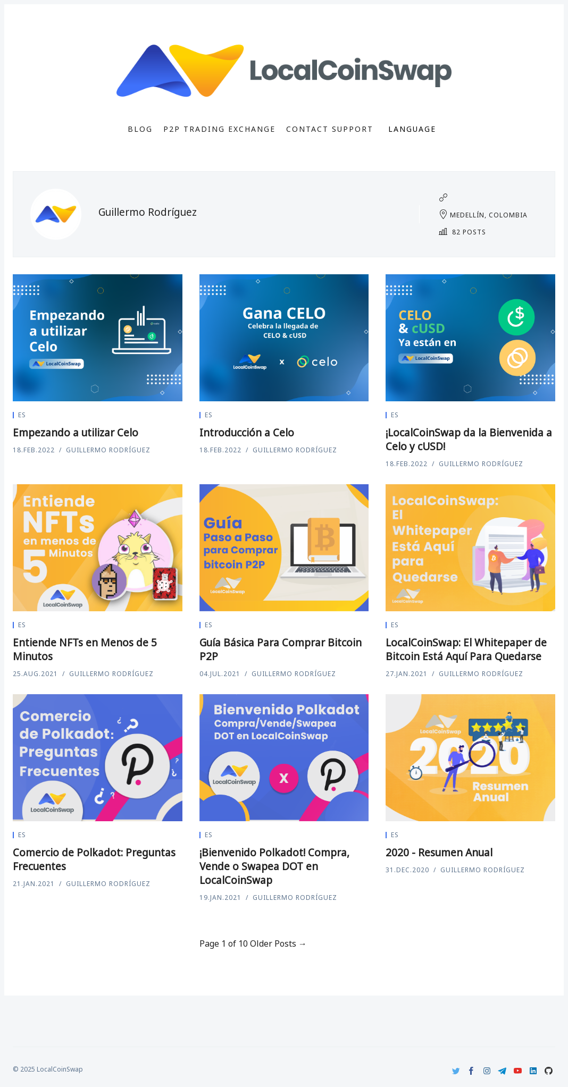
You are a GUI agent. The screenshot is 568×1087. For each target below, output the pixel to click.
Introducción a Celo (246, 433)
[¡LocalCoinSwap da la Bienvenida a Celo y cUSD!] (470, 337)
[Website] (443, 198)
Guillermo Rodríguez (108, 449)
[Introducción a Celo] (284, 337)
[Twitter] (456, 1070)
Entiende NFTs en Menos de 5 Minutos (85, 649)
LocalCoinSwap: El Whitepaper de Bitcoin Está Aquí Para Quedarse (466, 649)
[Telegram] (502, 1070)
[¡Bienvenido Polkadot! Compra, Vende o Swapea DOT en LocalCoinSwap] (284, 757)
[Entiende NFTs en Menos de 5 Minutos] (97, 547)
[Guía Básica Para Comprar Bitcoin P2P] (284, 547)
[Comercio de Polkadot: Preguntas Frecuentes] (97, 757)
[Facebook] (471, 1070)
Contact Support (329, 129)
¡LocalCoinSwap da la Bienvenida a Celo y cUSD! (469, 439)
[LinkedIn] (533, 1070)
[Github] (548, 1070)
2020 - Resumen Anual (439, 853)
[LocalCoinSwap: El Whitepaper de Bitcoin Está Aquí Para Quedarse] (470, 547)
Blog (140, 129)
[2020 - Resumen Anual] (470, 757)
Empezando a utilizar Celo (75, 433)
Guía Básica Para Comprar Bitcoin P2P (280, 649)
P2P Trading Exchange (219, 129)
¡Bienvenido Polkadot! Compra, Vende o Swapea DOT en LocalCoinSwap (274, 866)
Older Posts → (278, 943)
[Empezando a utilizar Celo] (97, 337)
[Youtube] (517, 1070)
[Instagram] (487, 1070)
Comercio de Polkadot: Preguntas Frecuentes (94, 859)
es (22, 414)
